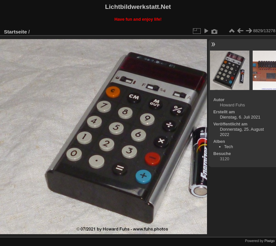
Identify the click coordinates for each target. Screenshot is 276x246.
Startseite (15, 31)
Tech (228, 146)
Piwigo (269, 241)
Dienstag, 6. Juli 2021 (240, 117)
